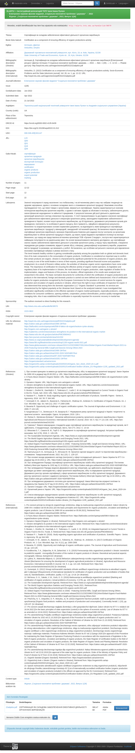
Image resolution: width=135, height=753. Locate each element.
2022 (91, 14)
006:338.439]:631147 (33, 133)
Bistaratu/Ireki (121, 708)
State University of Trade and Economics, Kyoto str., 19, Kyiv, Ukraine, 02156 (56, 55)
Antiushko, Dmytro (32, 48)
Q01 (26, 143)
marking (27, 178)
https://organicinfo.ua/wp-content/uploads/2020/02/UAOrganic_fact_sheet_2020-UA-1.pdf (61, 364)
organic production (32, 172)
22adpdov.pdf (11, 707)
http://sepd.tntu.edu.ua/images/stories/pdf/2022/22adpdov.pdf (49, 321)
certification (29, 167)
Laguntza (50, 3)
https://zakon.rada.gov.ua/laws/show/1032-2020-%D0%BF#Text (50, 353)
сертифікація (30, 154)
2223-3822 (28, 311)
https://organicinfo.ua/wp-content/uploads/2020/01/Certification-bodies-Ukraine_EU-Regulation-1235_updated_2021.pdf (74, 367)
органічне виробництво (34, 159)
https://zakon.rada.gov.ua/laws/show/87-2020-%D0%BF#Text (49, 356)
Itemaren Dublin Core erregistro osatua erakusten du (28, 717)
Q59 (26, 149)
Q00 (26, 141)
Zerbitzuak (110, 3)
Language (123, 3)
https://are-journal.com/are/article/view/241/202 (43, 337)
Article (27, 679)
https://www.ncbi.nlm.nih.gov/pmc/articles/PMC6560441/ (47, 334)
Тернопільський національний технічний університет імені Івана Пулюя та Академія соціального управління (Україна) (75, 106)
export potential (30, 175)
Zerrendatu (36, 3)
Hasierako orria (19, 3)
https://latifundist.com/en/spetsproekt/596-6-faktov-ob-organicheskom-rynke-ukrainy (58, 326)
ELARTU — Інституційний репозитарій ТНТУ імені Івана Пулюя (36, 11)
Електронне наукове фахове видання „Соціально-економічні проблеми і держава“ (47, 14)
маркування (29, 164)
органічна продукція (33, 156)
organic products (31, 170)
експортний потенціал (33, 162)
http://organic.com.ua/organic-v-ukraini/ (40, 329)
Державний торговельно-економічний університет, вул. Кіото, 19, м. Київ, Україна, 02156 (62, 53)
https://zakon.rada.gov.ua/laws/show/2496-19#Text (45, 324)
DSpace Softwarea (78, 746)
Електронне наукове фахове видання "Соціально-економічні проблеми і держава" (59, 81)
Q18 (26, 146)
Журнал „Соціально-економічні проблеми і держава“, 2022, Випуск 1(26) (42, 16)
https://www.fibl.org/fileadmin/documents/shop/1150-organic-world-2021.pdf (55, 342)
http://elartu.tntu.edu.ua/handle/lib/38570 (41, 306)
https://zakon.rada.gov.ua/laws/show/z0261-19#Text (45, 358)
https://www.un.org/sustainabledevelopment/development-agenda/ (51, 340)
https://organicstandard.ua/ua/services (40, 361)
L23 (25, 138)
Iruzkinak (128, 746)
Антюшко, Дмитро (32, 45)
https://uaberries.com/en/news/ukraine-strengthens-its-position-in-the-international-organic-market (64, 332)
